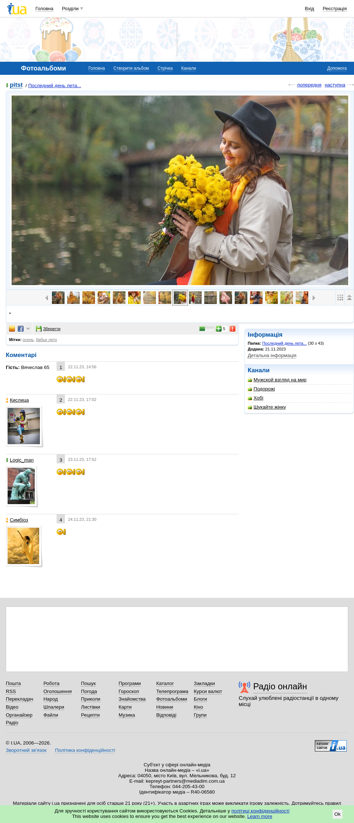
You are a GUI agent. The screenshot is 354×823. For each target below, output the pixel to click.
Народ (51, 699)
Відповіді (166, 715)
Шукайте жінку (267, 407)
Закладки (204, 683)
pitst (16, 85)
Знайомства (132, 699)
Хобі (255, 398)
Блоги (200, 699)
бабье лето (46, 339)
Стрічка (165, 68)
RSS (11, 691)
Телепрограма (172, 691)
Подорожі (261, 389)
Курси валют (208, 691)
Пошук (88, 683)
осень (28, 339)
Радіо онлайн (280, 686)
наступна (335, 85)
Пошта (13, 683)
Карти (125, 707)
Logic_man (20, 460)
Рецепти (90, 715)
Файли (51, 715)
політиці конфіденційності (260, 811)
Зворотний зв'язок (26, 750)
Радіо (12, 722)
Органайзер (19, 715)
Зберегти (48, 329)
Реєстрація (335, 8)
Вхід (309, 8)
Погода (89, 691)
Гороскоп (129, 691)
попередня (309, 85)
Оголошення (58, 691)
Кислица (17, 400)
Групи (200, 715)
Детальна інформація (272, 355)
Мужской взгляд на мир (277, 379)
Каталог (165, 683)
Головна (44, 8)
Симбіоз (17, 520)
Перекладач (19, 699)
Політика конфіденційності (85, 750)
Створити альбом (131, 68)
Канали (188, 68)
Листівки (90, 707)
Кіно (198, 707)
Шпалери (54, 707)
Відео (12, 707)
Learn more (259, 816)
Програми (130, 683)
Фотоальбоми (171, 699)
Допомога (337, 68)
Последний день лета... (54, 85)
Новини (164, 707)
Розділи (70, 8)
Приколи (90, 699)
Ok (337, 814)
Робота (51, 683)
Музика (127, 715)
